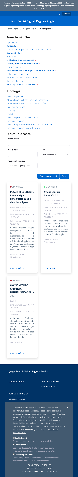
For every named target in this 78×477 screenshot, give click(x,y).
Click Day (11, 110)
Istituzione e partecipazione (20, 60)
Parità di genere (14, 67)
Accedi (67, 13)
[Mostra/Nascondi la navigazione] (5, 21)
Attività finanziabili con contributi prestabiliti (27, 100)
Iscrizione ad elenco (16, 107)
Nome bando (13, 138)
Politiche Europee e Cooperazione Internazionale (30, 70)
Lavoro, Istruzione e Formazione (22, 63)
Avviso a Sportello (15, 96)
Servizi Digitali (13, 28)
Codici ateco (13, 149)
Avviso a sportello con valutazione (22, 117)
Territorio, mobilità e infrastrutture (22, 77)
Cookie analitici (21, 444)
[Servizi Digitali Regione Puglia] (34, 21)
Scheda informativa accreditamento (17, 400)
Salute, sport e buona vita (18, 74)
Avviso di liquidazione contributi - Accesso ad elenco (31, 124)
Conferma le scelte (39, 465)
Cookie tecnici (21, 437)
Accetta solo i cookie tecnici (39, 471)
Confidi (10, 114)
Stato (43, 149)
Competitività (13, 53)
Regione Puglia (29, 28)
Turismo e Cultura (15, 81)
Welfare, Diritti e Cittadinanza (21, 84)
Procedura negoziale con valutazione (24, 128)
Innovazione (12, 56)
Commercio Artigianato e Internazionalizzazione (29, 49)
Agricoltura (12, 42)
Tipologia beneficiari (17, 160)
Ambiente (11, 46)
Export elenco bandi (48, 176)
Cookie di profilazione (24, 454)
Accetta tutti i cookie (39, 468)
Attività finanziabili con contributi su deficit (26, 103)
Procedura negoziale (16, 121)
